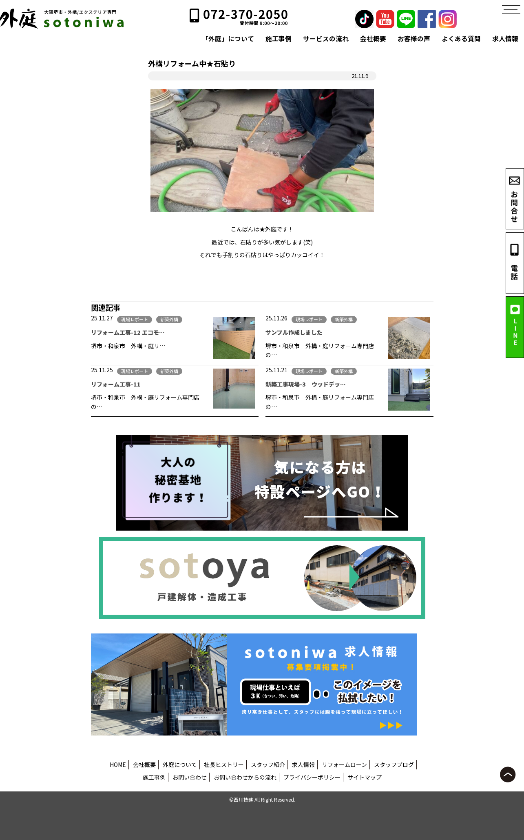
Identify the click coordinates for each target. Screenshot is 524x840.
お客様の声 (414, 38)
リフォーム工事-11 (118, 384)
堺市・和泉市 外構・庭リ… (128, 346)
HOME (118, 764)
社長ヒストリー (224, 764)
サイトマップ (364, 777)
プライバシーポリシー (311, 777)
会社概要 (373, 38)
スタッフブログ (394, 764)
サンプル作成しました (296, 332)
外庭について (180, 764)
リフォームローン (344, 764)
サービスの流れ (326, 38)
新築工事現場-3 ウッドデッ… (305, 384)
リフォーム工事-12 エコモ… (128, 332)
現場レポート (134, 319)
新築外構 (169, 319)
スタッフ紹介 (268, 764)
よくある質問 (461, 38)
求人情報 (505, 38)
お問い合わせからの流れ (245, 777)
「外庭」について (228, 38)
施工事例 (278, 38)
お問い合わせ (189, 777)
